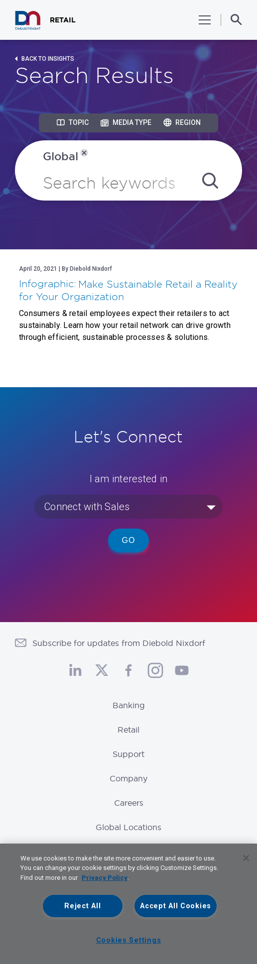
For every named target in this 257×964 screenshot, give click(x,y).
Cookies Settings (128, 940)
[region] (128, 904)
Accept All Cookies (175, 906)
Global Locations (128, 827)
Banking (129, 705)
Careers (128, 803)
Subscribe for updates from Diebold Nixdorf (118, 643)
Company (128, 778)
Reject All (82, 906)
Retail (128, 730)
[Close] (246, 858)
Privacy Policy (105, 877)
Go (128, 540)
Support (128, 754)
